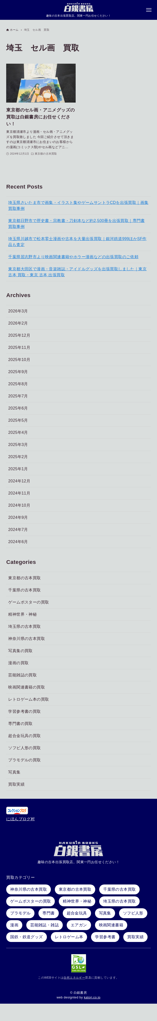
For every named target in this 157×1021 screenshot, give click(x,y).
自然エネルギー (74, 977)
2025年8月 (18, 384)
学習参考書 (105, 937)
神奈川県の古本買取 (26, 639)
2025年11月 (19, 348)
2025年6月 (18, 408)
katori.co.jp (92, 997)
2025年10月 (19, 360)
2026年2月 (18, 323)
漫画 (14, 925)
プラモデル (20, 913)
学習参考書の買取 (24, 712)
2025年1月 (18, 469)
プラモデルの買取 (24, 760)
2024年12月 (19, 481)
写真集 (14, 772)
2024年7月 (18, 530)
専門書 (48, 913)
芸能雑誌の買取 (22, 675)
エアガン (79, 925)
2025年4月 (18, 433)
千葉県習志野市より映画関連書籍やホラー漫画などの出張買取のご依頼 (73, 257)
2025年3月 (18, 445)
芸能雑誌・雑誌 (44, 925)
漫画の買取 (18, 663)
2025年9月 (18, 372)
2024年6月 (18, 542)
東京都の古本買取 (24, 578)
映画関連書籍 (111, 925)
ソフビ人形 (133, 913)
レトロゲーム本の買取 (28, 699)
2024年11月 (19, 493)
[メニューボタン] (149, 10)
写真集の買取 (20, 651)
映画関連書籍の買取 (26, 687)
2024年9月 (18, 518)
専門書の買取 (20, 724)
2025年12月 (19, 335)
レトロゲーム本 (69, 937)
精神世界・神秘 (22, 614)
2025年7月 (18, 396)
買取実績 (16, 784)
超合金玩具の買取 (24, 736)
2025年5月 (18, 420)
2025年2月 (18, 457)
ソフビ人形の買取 (24, 748)
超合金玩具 (77, 913)
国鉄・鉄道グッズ (26, 937)
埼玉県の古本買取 (24, 627)
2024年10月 (19, 505)
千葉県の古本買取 (24, 590)
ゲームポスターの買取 (28, 602)
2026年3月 (18, 311)
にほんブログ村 (20, 819)
